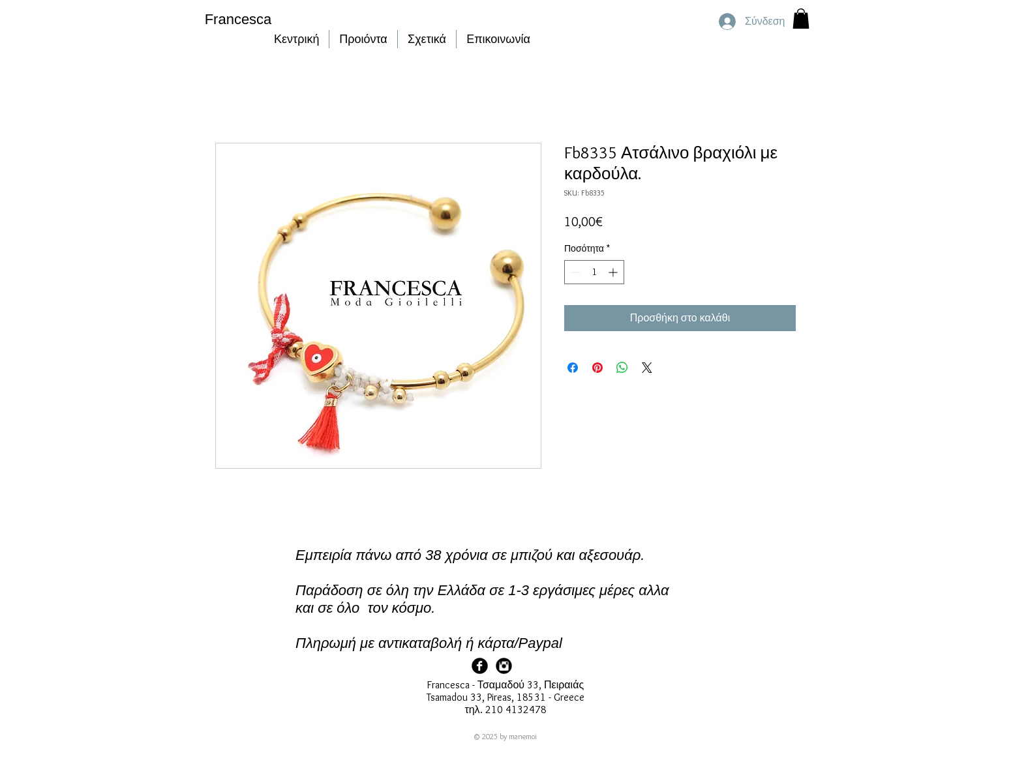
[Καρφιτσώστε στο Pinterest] (597, 367)
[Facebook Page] (480, 666)
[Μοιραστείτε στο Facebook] (573, 367)
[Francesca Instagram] (504, 666)
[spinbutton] (594, 272)
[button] (800, 18)
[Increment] (614, 272)
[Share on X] (647, 367)
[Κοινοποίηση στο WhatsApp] (622, 367)
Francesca (238, 19)
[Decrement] (574, 272)
